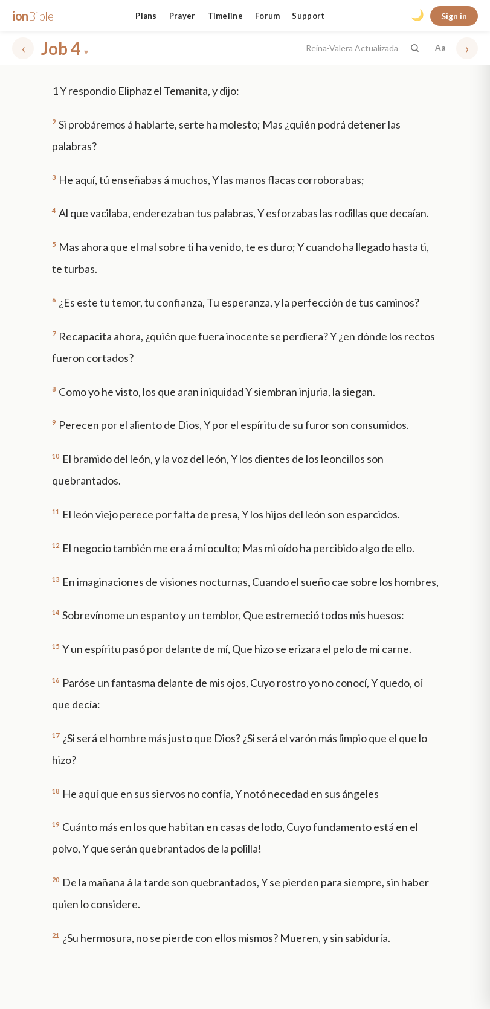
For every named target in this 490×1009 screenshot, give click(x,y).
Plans (146, 16)
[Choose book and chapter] (169, 48)
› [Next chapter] (467, 48)
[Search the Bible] (414, 48)
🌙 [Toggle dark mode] (417, 15)
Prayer (182, 16)
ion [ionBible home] (33, 15)
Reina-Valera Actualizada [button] (352, 48)
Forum (267, 16)
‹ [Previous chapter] (23, 48)
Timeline (225, 16)
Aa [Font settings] (440, 48)
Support (308, 16)
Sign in (454, 16)
